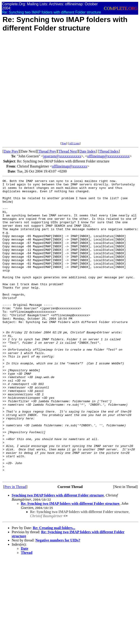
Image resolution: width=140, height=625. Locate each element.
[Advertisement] (52, 89)
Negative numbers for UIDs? (58, 600)
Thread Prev (47, 151)
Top (63, 143)
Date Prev (11, 151)
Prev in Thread (15, 547)
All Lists (74, 143)
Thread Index (109, 151)
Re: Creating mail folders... (54, 588)
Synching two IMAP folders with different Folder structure (58, 555)
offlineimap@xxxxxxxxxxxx (108, 156)
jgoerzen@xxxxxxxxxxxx (62, 156)
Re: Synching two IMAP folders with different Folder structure (70, 563)
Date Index (88, 151)
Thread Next (68, 151)
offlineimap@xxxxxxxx (69, 166)
